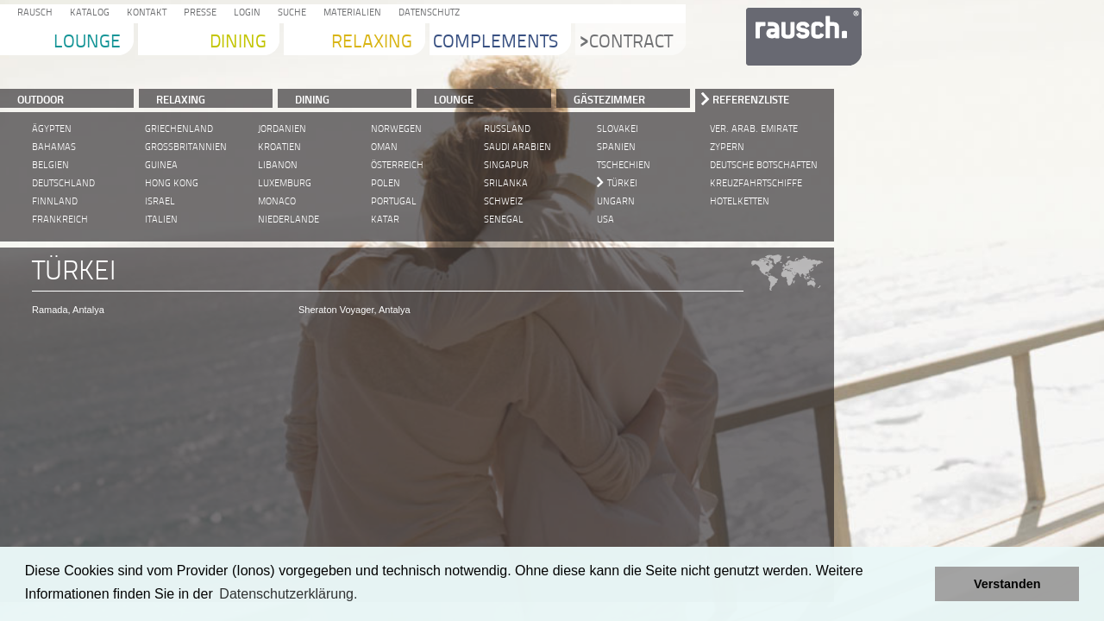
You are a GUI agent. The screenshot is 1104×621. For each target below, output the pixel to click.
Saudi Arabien (517, 147)
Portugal (394, 201)
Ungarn (616, 201)
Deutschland (63, 183)
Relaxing (371, 43)
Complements (495, 43)
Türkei (622, 183)
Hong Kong (171, 183)
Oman (384, 147)
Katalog (87, 13)
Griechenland (179, 129)
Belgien (50, 165)
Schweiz (503, 201)
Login (244, 13)
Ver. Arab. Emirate (754, 129)
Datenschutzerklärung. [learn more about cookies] (288, 593)
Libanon (278, 165)
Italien (161, 219)
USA (605, 219)
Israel (160, 201)
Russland (507, 129)
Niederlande (288, 219)
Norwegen (396, 129)
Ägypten (52, 129)
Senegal (504, 219)
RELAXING (180, 99)
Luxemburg (284, 183)
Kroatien (279, 147)
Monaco (277, 201)
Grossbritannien (186, 147)
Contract (626, 43)
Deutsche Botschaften (764, 165)
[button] (917, 584)
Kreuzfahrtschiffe (756, 183)
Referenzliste (750, 99)
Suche (289, 13)
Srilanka (506, 183)
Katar (385, 219)
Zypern (727, 147)
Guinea (161, 165)
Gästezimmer (609, 99)
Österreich (397, 165)
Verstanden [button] (1007, 584)
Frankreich (60, 219)
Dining (238, 43)
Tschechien (623, 165)
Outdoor (40, 99)
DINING (312, 99)
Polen (385, 183)
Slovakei (617, 129)
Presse (197, 13)
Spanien (616, 147)
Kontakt (144, 13)
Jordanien (282, 129)
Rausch (32, 13)
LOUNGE (454, 99)
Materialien (349, 13)
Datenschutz (426, 13)
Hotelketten (739, 201)
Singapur (506, 165)
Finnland (55, 201)
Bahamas (54, 147)
